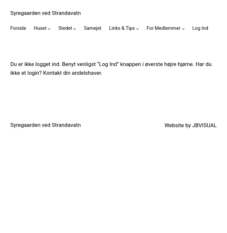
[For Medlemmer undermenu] (183, 28)
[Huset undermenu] (49, 28)
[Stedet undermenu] (74, 28)
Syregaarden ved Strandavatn (45, 13)
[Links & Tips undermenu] (137, 28)
